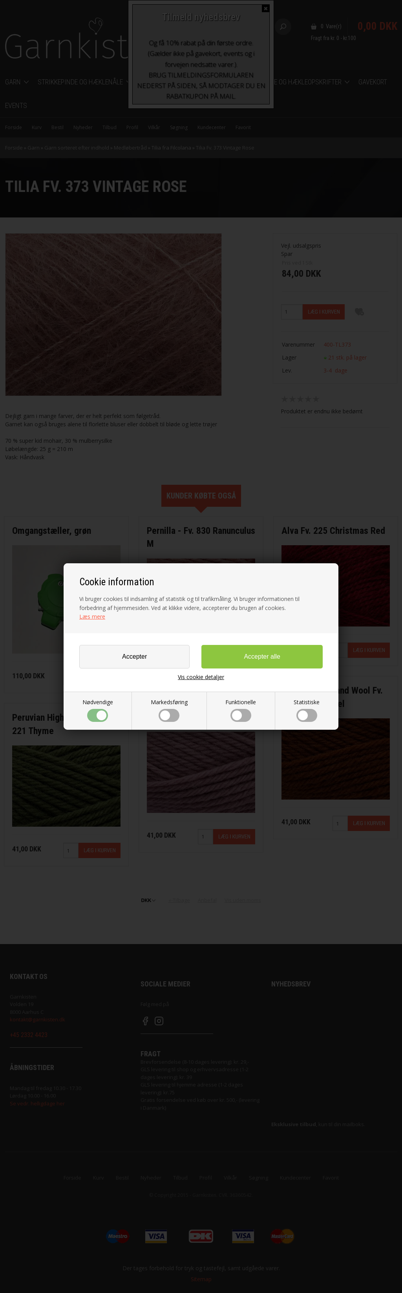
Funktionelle (240, 710)
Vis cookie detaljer (201, 677)
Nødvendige (97, 710)
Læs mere (92, 616)
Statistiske (307, 710)
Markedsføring (169, 710)
